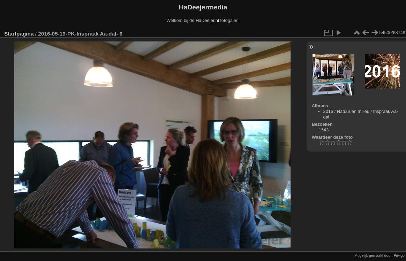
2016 (328, 111)
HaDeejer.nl (207, 20)
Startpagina (19, 34)
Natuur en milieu (353, 111)
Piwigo (399, 255)
